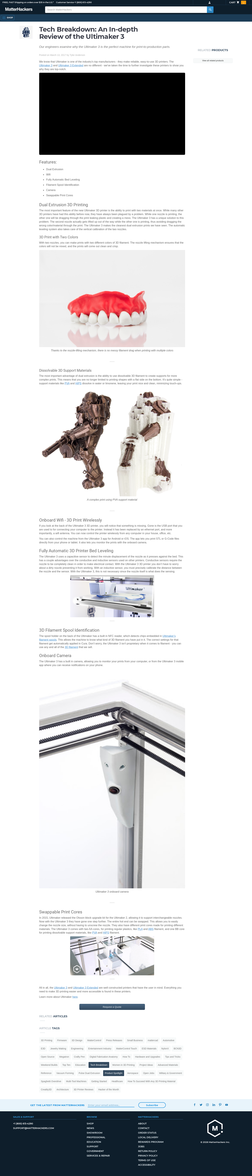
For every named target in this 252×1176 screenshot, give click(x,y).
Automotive (168, 1040)
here (75, 996)
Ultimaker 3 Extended (70, 65)
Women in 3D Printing (123, 1065)
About (142, 1123)
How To (126, 1056)
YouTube (226, 1105)
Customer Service (64, 2)
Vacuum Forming (65, 1073)
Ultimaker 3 (45, 65)
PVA (67, 383)
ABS (150, 929)
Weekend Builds (49, 1065)
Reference (46, 1073)
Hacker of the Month (108, 1089)
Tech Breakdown (98, 1065)
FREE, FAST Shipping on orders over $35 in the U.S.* (27, 2)
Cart (237, 2)
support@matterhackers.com (33, 1128)
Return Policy (147, 1151)
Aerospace (132, 1073)
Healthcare (117, 1081)
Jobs (141, 1146)
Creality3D (46, 1089)
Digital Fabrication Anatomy (104, 1056)
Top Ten (66, 1065)
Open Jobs (148, 1073)
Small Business (135, 1040)
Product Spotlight (113, 1073)
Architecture (63, 1089)
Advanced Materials (168, 1065)
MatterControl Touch (126, 1048)
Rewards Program (151, 1141)
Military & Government (170, 1073)
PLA (140, 929)
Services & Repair (98, 1155)
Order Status (147, 1132)
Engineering (77, 1048)
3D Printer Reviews (83, 1089)
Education (80, 1065)
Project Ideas (146, 1065)
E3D (43, 1048)
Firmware (62, 1040)
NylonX (165, 1048)
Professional (96, 1137)
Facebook (195, 1105)
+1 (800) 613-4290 (82, 2)
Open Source (48, 1056)
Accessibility (146, 1164)
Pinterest (220, 1105)
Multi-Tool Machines (76, 1081)
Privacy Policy (148, 1155)
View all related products (213, 60)
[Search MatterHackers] (210, 9)
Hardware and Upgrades (147, 1056)
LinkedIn (214, 1105)
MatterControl (94, 1040)
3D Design (77, 1040)
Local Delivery (148, 1137)
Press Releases (114, 1040)
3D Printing (46, 1040)
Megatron (64, 1056)
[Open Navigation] (7, 17)
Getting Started (99, 1081)
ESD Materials (149, 1048)
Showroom (94, 1132)
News (90, 1128)
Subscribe (152, 1105)
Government (95, 1151)
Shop (90, 1123)
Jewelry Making (58, 1048)
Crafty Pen (79, 1056)
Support (92, 1146)
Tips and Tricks (173, 1056)
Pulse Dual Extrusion (89, 1073)
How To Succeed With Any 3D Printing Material (151, 1081)
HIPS (78, 383)
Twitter (201, 1105)
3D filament (71, 647)
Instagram (207, 1105)
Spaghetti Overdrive (51, 1081)
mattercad (153, 1040)
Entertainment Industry (99, 1048)
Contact (143, 1128)
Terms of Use (147, 1160)
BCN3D (177, 1048)
